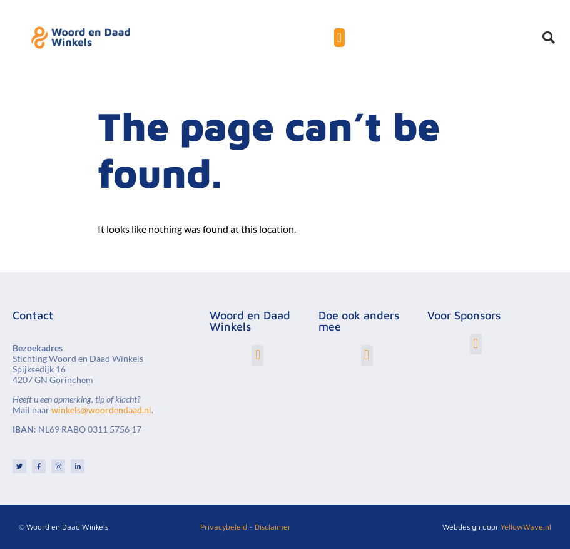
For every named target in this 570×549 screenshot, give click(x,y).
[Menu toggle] (339, 37)
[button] (548, 37)
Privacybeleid (223, 526)
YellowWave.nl (526, 526)
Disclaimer (273, 526)
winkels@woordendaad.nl (101, 409)
